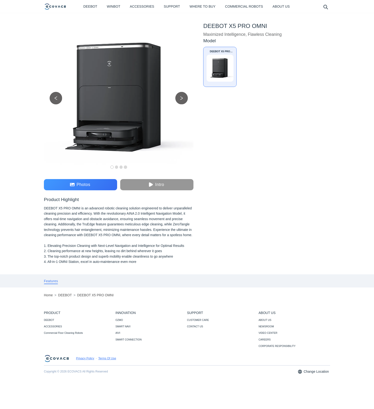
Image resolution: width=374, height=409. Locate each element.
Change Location (313, 371)
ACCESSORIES (53, 326)
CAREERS (265, 339)
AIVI (117, 332)
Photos (80, 184)
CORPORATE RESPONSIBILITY (277, 346)
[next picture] (181, 98)
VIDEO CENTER (268, 332)
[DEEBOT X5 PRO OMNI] (220, 67)
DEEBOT (49, 320)
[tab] (51, 281)
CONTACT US (195, 326)
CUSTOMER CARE (198, 320)
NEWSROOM (266, 326)
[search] (325, 7)
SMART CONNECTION (128, 339)
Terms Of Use (107, 358)
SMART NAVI (122, 326)
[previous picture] (56, 98)
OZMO (119, 320)
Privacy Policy (85, 358)
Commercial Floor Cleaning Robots (63, 332)
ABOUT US (265, 320)
